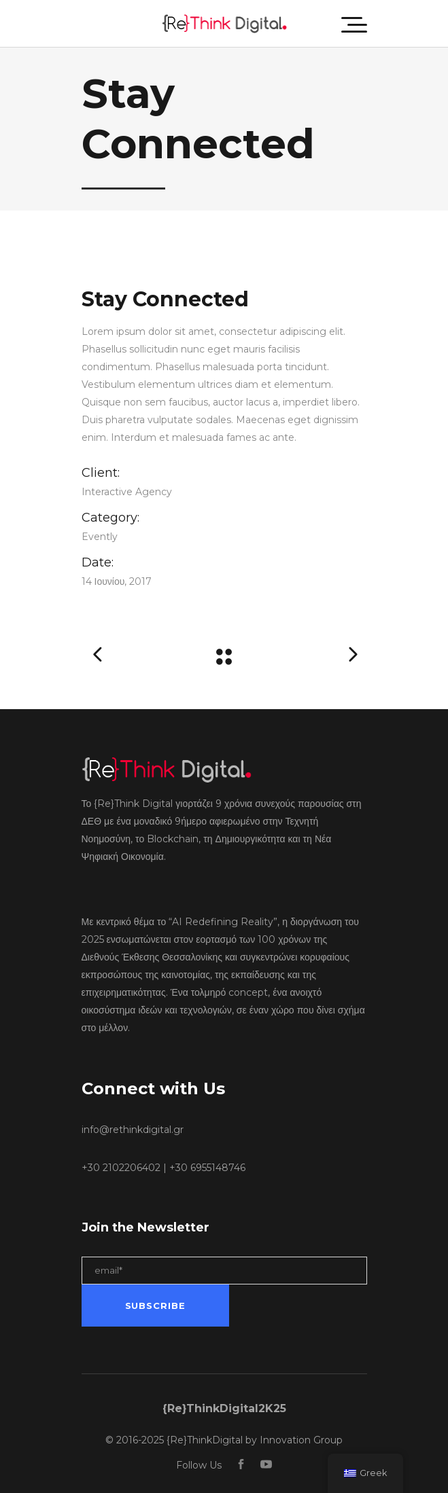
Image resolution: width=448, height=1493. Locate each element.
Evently (100, 536)
